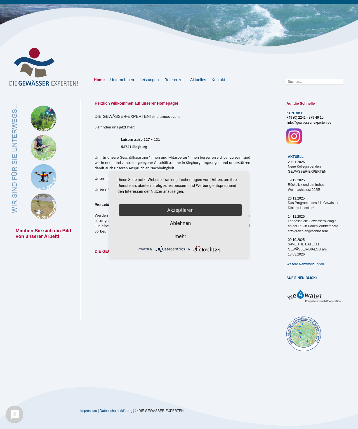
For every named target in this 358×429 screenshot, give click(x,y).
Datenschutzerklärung (116, 410)
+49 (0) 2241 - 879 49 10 (304, 117)
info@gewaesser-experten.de (309, 123)
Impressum (88, 410)
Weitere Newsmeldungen (305, 264)
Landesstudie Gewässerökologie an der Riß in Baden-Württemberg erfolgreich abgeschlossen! (313, 226)
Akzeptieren (180, 210)
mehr (180, 236)
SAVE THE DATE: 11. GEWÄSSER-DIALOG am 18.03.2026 (307, 249)
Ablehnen (180, 223)
